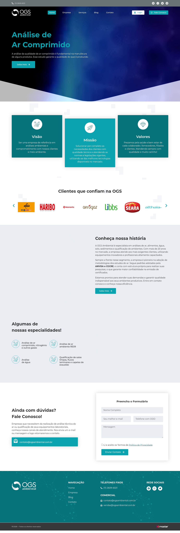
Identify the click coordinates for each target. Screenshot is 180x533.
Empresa (66, 12)
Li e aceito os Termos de (128, 447)
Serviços (82, 12)
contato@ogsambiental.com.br (36, 444)
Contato (109, 12)
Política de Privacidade (140, 447)
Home (52, 12)
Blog (96, 12)
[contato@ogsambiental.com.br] (16, 443)
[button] (14, 208)
